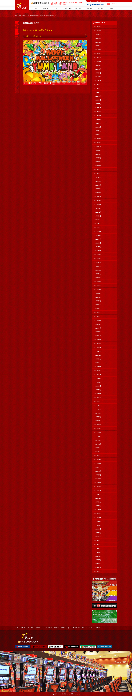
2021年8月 (98, 235)
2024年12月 (98, 84)
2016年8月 (98, 463)
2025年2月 (98, 77)
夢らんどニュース (27, 15)
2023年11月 (98, 131)
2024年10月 (98, 92)
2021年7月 (98, 239)
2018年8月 (98, 370)
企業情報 (63, 628)
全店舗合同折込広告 (36, 15)
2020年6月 (98, 289)
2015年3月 (98, 529)
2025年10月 (98, 46)
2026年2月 (98, 30)
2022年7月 (98, 193)
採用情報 (56, 628)
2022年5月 (98, 200)
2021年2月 (98, 258)
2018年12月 (98, 355)
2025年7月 (98, 57)
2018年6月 (98, 378)
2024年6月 (98, 108)
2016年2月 (98, 486)
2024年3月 (98, 119)
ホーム (16, 628)
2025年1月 (98, 81)
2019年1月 (98, 351)
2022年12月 (98, 173)
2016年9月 (98, 459)
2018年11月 (98, 359)
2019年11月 (98, 312)
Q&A (69, 628)
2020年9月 (98, 278)
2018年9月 (98, 367)
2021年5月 (98, 247)
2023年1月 (98, 169)
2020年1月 (98, 305)
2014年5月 (98, 564)
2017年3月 (98, 436)
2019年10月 (98, 316)
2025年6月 (98, 61)
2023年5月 (98, 154)
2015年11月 (98, 498)
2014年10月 (98, 548)
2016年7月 (98, 467)
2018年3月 (98, 390)
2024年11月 (98, 88)
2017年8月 (98, 417)
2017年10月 (98, 409)
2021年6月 (98, 243)
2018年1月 (98, 397)
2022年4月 (98, 204)
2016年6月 (98, 471)
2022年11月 (98, 177)
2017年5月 (98, 428)
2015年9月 (98, 506)
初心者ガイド (39, 628)
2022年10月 (98, 181)
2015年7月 (98, 513)
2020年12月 (98, 266)
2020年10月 (98, 274)
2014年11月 (98, 544)
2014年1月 (98, 568)
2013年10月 (98, 571)
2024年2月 (98, 123)
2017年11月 (98, 405)
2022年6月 (98, 197)
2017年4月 (98, 432)
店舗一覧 (23, 628)
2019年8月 (98, 324)
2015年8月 (98, 510)
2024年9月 (98, 96)
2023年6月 (98, 150)
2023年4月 (98, 158)
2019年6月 (98, 332)
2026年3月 (98, 26)
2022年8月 (98, 189)
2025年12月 (98, 38)
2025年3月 (98, 73)
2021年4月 (98, 251)
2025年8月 (98, 53)
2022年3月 (98, 208)
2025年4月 (98, 69)
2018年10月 (98, 363)
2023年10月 (98, 135)
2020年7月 (98, 285)
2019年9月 (98, 320)
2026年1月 (98, 34)
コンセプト (30, 628)
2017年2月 (98, 440)
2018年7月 (98, 374)
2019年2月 (98, 347)
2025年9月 (98, 50)
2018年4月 (98, 386)
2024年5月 (98, 111)
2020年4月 (98, 293)
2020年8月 (98, 282)
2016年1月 (98, 490)
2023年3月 (98, 162)
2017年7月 (98, 421)
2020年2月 (98, 301)
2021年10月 (98, 227)
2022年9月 (98, 185)
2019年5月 (98, 336)
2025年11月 (98, 42)
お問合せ (105, 1)
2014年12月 (98, 540)
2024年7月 (98, 104)
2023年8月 (98, 142)
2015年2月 (98, 533)
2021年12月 (98, 220)
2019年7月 (98, 328)
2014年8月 (98, 556)
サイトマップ (91, 1)
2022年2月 (98, 212)
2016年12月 (98, 448)
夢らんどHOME (18, 15)
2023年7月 (98, 146)
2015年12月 (98, 494)
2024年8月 (98, 100)
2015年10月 (98, 502)
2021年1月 (98, 262)
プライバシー (99, 1)
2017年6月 (98, 425)
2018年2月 (98, 394)
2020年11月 (98, 270)
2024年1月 (98, 127)
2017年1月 (98, 444)
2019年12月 (98, 309)
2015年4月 (98, 525)
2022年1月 (98, 216)
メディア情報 (48, 628)
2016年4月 (98, 479)
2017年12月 (98, 401)
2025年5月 (98, 65)
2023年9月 (98, 139)
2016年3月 (98, 483)
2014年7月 (98, 560)
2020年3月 (98, 297)
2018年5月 (98, 382)
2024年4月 (98, 115)
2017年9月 (98, 413)
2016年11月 (98, 452)
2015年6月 (98, 517)
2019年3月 (98, 343)
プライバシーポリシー (87, 628)
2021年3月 (98, 254)
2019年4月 (98, 340)
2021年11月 (98, 224)
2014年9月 (98, 552)
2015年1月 (98, 537)
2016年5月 (98, 475)
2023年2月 (98, 166)
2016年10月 (98, 455)
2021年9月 (98, 231)
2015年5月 (98, 521)
